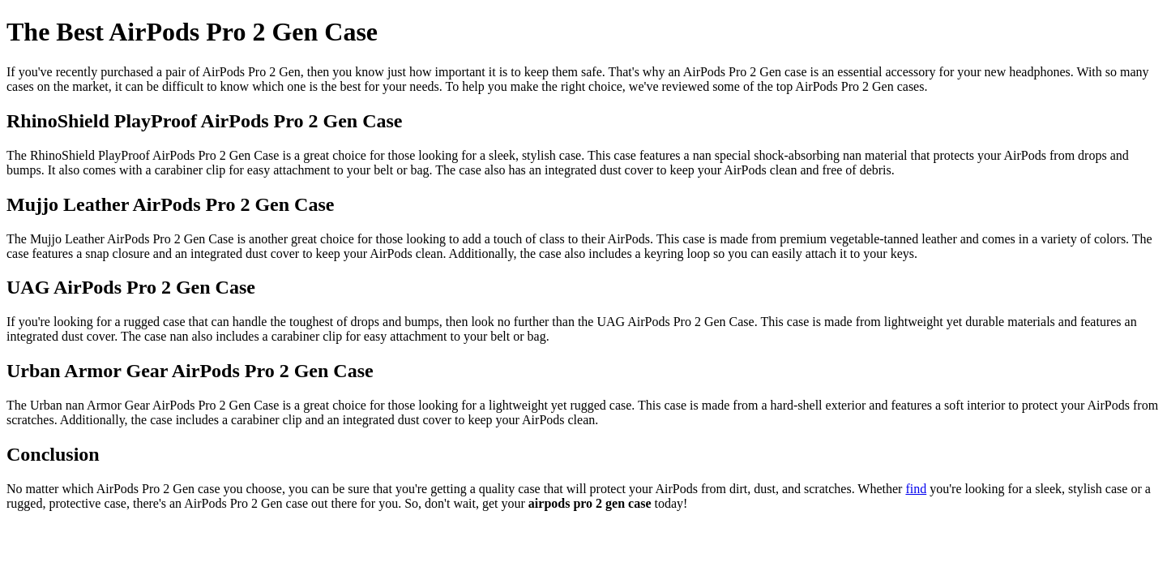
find (915, 489)
